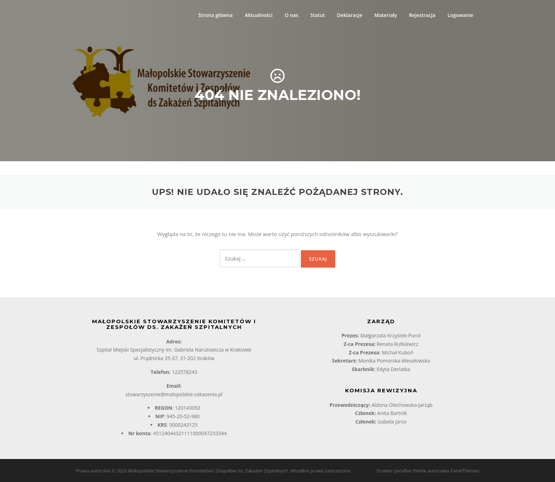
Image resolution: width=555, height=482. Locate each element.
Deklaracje (349, 15)
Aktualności (259, 15)
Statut (317, 15)
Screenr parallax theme (402, 470)
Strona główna (215, 15)
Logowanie (460, 15)
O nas (291, 15)
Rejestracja (422, 15)
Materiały (385, 15)
